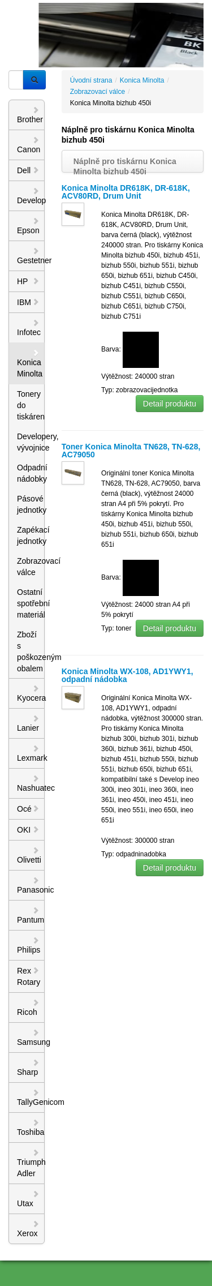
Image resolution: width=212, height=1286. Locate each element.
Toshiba (30, 1127)
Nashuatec (31, 783)
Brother (30, 115)
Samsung (31, 1037)
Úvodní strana (91, 80)
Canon (28, 145)
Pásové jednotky (31, 504)
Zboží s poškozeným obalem (31, 651)
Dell (28, 170)
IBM (28, 302)
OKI (28, 829)
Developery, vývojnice (31, 442)
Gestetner (31, 256)
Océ (28, 808)
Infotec (29, 328)
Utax (28, 1199)
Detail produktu (169, 403)
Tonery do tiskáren (31, 405)
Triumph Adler (31, 1163)
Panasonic (31, 885)
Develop (31, 196)
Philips (28, 945)
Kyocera (31, 693)
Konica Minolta (29, 363)
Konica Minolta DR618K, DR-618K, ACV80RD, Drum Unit (126, 191)
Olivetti (29, 855)
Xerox (28, 1229)
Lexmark (31, 753)
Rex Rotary (28, 976)
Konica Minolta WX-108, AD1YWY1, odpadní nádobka (127, 675)
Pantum (30, 915)
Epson (28, 226)
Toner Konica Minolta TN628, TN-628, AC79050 (131, 450)
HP (28, 281)
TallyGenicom (31, 1097)
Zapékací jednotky (31, 535)
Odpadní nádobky (31, 473)
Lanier (28, 723)
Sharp (28, 1067)
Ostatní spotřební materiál (31, 603)
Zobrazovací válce (31, 566)
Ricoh (28, 1007)
